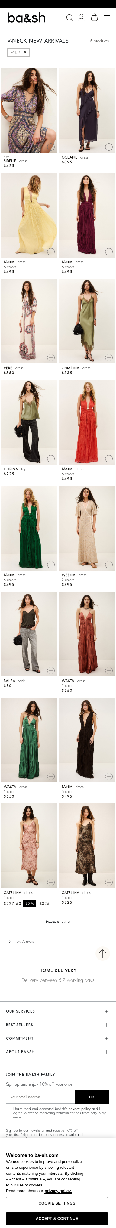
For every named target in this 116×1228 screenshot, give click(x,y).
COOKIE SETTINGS (57, 1203)
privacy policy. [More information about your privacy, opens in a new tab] (58, 1191)
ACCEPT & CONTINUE (57, 1218)
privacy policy (80, 1109)
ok (92, 1097)
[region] (58, 1183)
